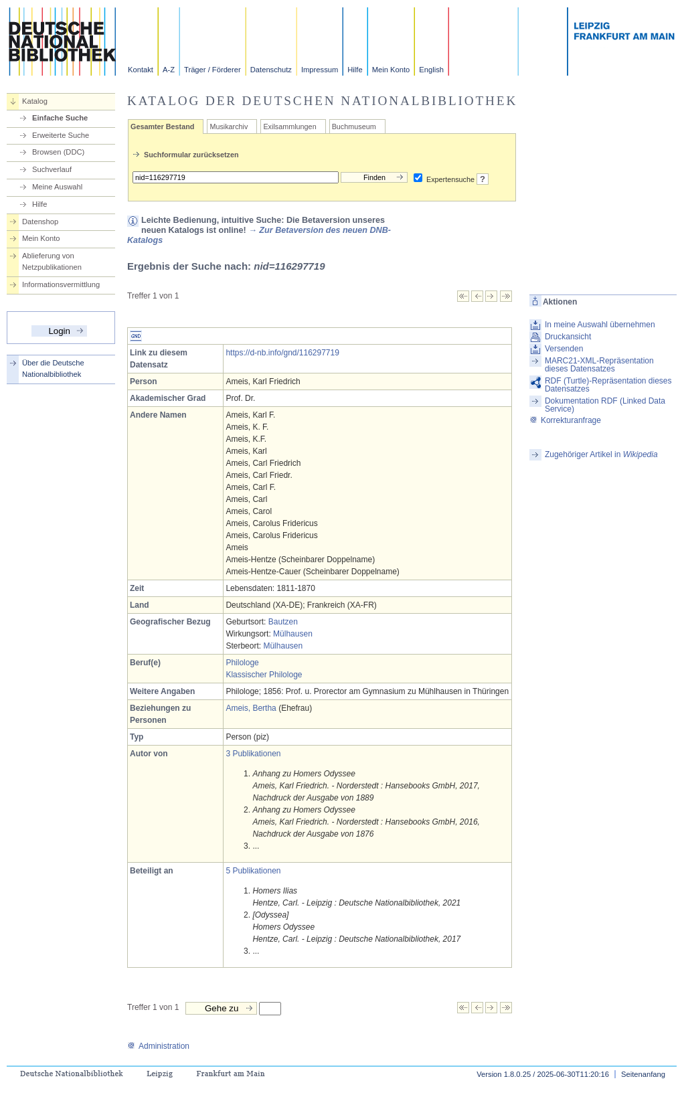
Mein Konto (391, 70)
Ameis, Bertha (251, 708)
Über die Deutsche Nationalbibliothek (53, 368)
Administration (158, 1046)
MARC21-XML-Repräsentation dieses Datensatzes (599, 364)
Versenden (564, 348)
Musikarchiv (228, 126)
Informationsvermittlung (61, 284)
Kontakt (140, 70)
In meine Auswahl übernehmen (600, 324)
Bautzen (283, 621)
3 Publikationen (253, 753)
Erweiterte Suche (60, 135)
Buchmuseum (354, 126)
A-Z (169, 70)
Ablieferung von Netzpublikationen (52, 261)
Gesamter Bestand (162, 126)
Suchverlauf (52, 169)
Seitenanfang (643, 1074)
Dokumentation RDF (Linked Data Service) (605, 405)
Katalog (35, 101)
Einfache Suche (60, 118)
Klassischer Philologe (264, 674)
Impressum (319, 70)
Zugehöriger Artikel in (601, 454)
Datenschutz (271, 70)
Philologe (242, 662)
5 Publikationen (253, 870)
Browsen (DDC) (58, 152)
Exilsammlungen (289, 126)
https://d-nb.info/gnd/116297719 (282, 352)
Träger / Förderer (212, 70)
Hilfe (354, 70)
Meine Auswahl (57, 187)
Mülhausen (293, 634)
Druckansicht (568, 336)
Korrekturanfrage (565, 420)
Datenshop (40, 222)
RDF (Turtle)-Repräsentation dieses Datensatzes (608, 385)
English (431, 70)
